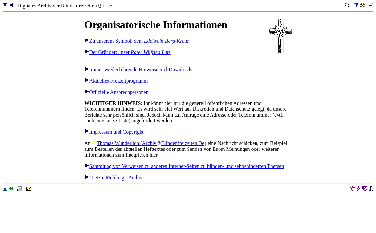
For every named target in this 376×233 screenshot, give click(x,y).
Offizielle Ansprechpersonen (117, 92)
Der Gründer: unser (128, 52)
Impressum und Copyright (114, 132)
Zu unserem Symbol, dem (137, 41)
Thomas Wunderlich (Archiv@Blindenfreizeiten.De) (149, 143)
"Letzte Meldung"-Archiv (114, 177)
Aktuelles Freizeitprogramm (116, 80)
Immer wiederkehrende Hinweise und (138, 69)
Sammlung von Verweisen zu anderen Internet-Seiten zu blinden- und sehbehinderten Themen (184, 166)
